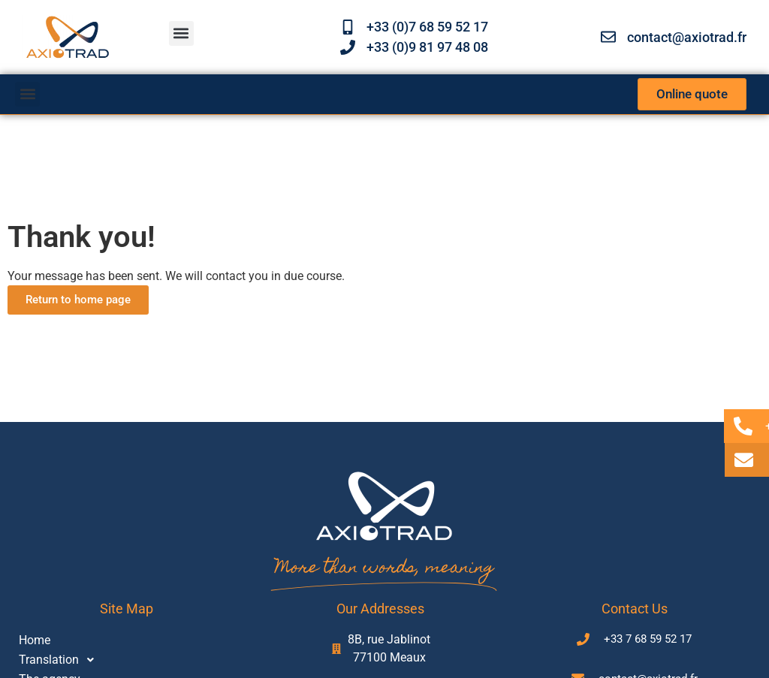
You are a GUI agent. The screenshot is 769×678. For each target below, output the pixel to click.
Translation (60, 660)
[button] (181, 33)
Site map (126, 608)
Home (34, 640)
